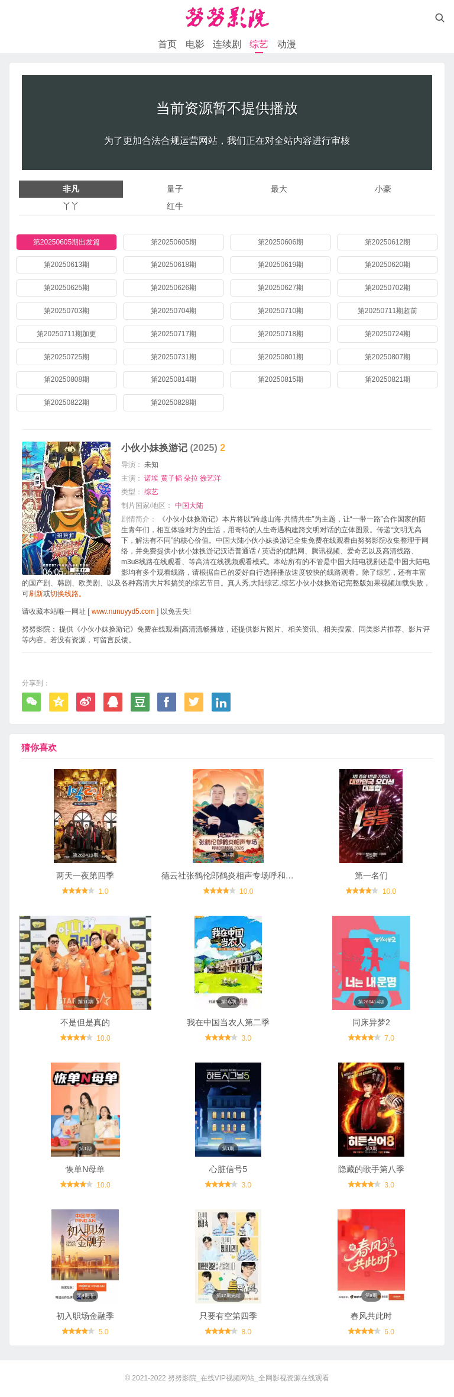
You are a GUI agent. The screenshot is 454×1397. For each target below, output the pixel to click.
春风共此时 (371, 1316)
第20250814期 (173, 379)
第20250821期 (387, 379)
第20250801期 (280, 357)
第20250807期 (387, 357)
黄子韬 (171, 478)
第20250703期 (66, 311)
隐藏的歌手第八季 (371, 1169)
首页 (167, 44)
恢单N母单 (85, 1169)
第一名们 (371, 875)
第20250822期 (66, 402)
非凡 (71, 189)
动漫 (286, 44)
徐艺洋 (210, 478)
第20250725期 (66, 357)
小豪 (383, 189)
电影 (195, 44)
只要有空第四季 (228, 1316)
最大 (279, 189)
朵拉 (191, 478)
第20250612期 (387, 242)
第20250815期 (280, 379)
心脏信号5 (228, 1169)
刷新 (36, 594)
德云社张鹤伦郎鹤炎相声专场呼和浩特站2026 (245, 875)
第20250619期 (280, 264)
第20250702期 (387, 288)
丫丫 (71, 206)
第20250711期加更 (66, 334)
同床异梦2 (371, 1022)
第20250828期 (173, 402)
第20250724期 (387, 334)
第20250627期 (280, 288)
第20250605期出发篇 (66, 242)
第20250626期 (173, 288)
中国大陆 (189, 505)
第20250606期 (280, 242)
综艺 (258, 44)
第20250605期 (173, 242)
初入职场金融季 (85, 1316)
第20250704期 (173, 311)
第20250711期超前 (387, 311)
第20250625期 (66, 288)
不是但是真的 (85, 1022)
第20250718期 (280, 334)
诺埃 (151, 478)
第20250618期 (173, 264)
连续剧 (227, 44)
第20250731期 (173, 357)
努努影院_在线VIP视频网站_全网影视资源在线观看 (248, 1378)
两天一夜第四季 (85, 875)
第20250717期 (173, 334)
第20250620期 (387, 264)
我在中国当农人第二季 (228, 1022)
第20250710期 (280, 311)
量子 (175, 189)
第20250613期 (66, 264)
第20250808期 (66, 379)
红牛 (175, 206)
